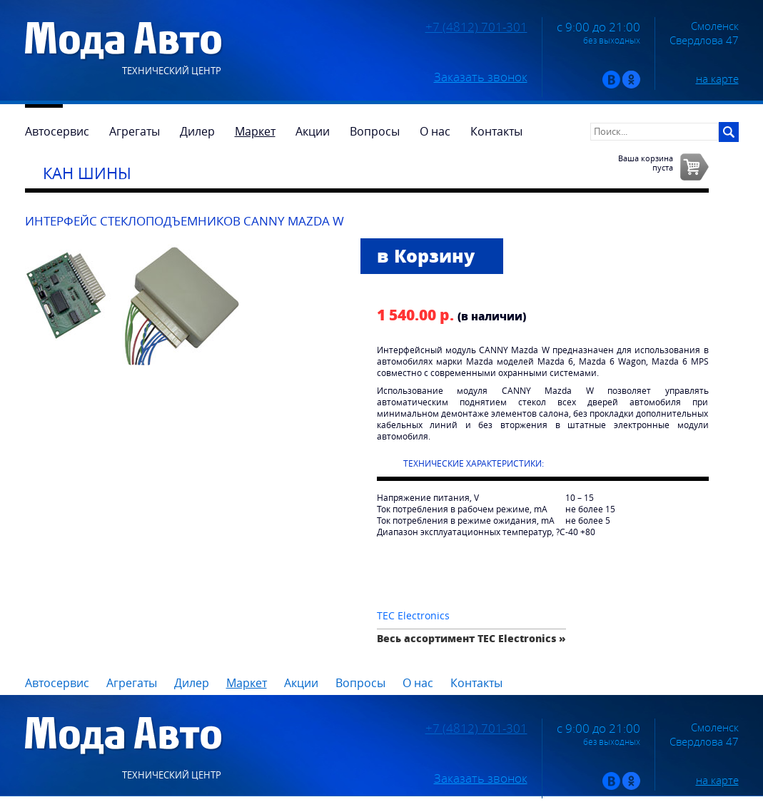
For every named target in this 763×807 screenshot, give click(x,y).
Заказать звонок (480, 77)
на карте (717, 78)
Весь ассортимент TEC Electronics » (471, 638)
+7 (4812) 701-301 (476, 27)
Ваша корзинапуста (645, 163)
